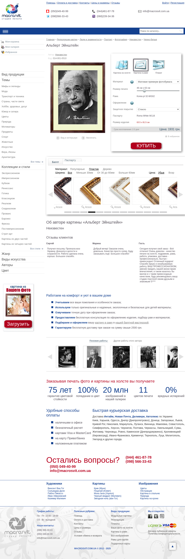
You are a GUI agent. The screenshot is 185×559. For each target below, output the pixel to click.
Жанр (6, 254)
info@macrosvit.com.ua (70, 471)
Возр (171, 172)
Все (70, 172)
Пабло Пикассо (55, 493)
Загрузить (18, 324)
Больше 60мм (127, 172)
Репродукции (117, 520)
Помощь (50, 2)
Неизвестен (61, 54)
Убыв (161, 172)
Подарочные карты (120, 543)
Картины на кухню (149, 498)
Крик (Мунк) (100, 488)
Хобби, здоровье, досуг (14, 106)
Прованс (6, 213)
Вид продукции (13, 74)
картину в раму (104, 322)
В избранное (174, 136)
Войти (165, 2)
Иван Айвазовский (57, 496)
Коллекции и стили (16, 167)
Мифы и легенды (11, 86)
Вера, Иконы (9, 152)
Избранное (11, 52)
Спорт (5, 136)
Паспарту (70, 160)
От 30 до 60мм (105, 172)
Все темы (35, 162)
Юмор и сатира (10, 111)
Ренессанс (7, 188)
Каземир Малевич (57, 498)
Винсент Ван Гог (56, 488)
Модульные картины (121, 516)
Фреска (6, 223)
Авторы (7, 265)
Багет (55, 162)
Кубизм (6, 183)
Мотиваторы (8, 126)
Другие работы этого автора (127, 341)
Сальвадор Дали (56, 491)
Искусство (7, 147)
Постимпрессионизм (13, 228)
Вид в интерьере (69, 138)
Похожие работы (98, 341)
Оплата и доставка (67, 2)
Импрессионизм (10, 178)
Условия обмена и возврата (88, 535)
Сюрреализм (9, 208)
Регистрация (177, 2)
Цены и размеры (100, 2)
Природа (6, 121)
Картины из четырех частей (17, 244)
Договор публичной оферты (162, 531)
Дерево (107, 169)
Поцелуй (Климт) (102, 491)
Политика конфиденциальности (164, 533)
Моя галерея (12, 47)
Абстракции (146, 491)
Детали (59, 207)
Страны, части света (13, 101)
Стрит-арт (7, 233)
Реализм (6, 203)
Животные (7, 142)
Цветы (5, 116)
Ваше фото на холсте (122, 527)
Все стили (35, 248)
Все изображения (120, 535)
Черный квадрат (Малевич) (107, 496)
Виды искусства (13, 259)
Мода (5, 91)
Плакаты (115, 524)
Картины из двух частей (15, 239)
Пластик (94, 169)
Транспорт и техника (13, 96)
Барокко (6, 218)
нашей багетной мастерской (132, 322)
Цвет (5, 270)
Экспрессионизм (11, 173)
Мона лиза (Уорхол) (104, 493)
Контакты (84, 2)
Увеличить (91, 138)
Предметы (7, 131)
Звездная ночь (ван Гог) (106, 498)
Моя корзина (12, 41)
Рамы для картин (119, 539)
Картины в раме (119, 531)
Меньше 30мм (84, 172)
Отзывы (115, 2)
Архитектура (8, 157)
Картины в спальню (150, 493)
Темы (6, 80)
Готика (5, 193)
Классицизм (8, 198)
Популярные (77, 169)
